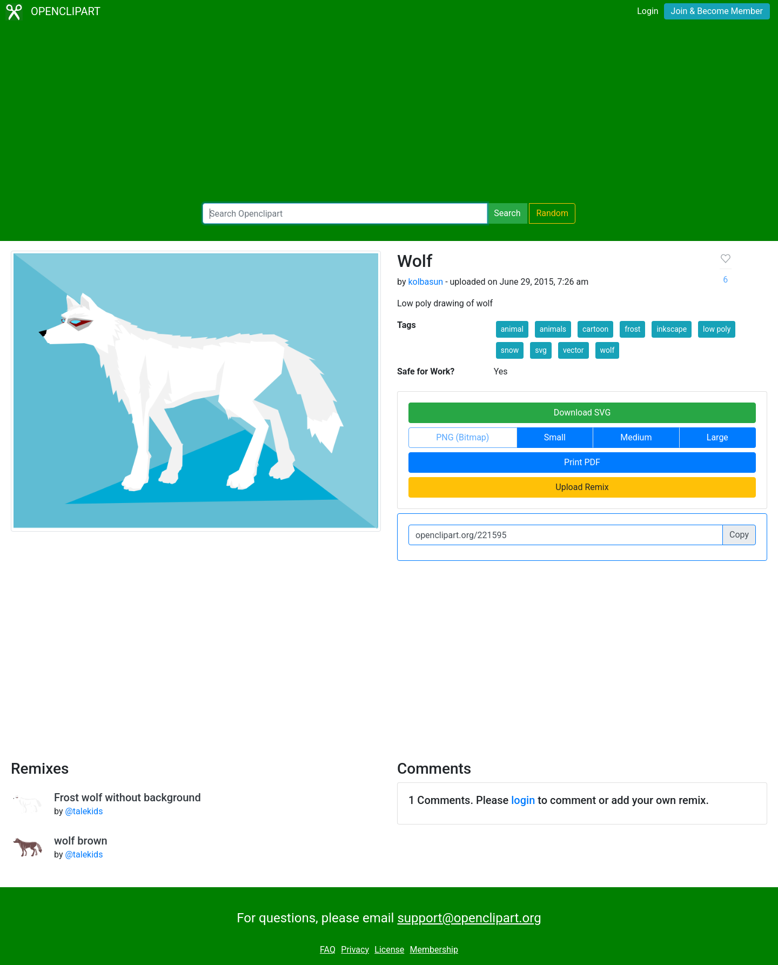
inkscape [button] (671, 329)
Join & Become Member (717, 11)
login (523, 800)
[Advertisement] (389, 113)
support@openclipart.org (469, 918)
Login (647, 11)
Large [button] (717, 437)
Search (507, 213)
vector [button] (573, 350)
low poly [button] (716, 329)
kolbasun (425, 282)
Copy (739, 535)
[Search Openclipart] (345, 213)
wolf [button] (607, 350)
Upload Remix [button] (581, 487)
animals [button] (553, 329)
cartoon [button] (595, 329)
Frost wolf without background (127, 797)
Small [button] (555, 437)
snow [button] (510, 350)
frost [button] (632, 329)
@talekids (84, 811)
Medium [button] (636, 437)
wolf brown (81, 840)
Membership (434, 949)
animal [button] (512, 329)
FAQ (328, 949)
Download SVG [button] (582, 412)
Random (552, 213)
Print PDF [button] (582, 462)
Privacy (355, 949)
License (389, 949)
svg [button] (541, 350)
